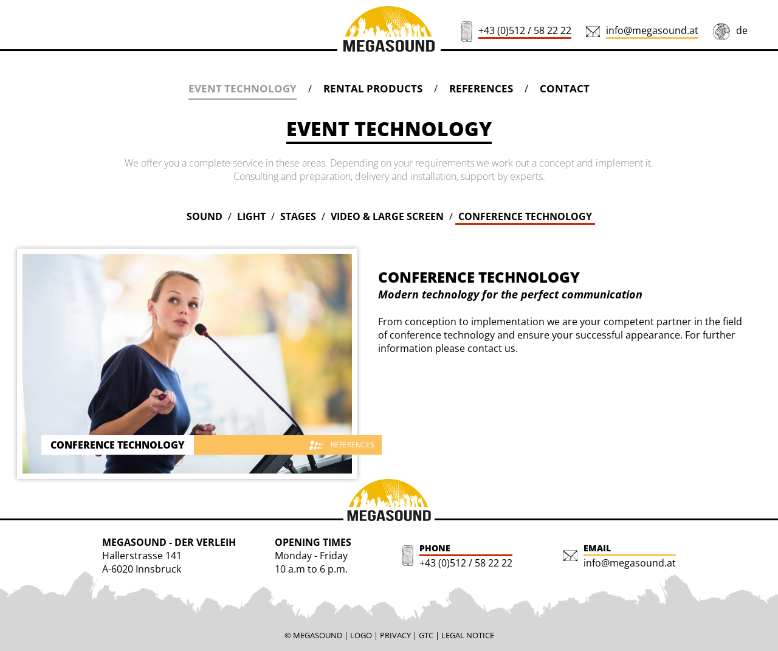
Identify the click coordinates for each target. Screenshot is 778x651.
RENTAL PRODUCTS (372, 88)
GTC (426, 635)
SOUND (204, 216)
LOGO (361, 635)
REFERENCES (481, 88)
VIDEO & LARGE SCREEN (387, 216)
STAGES (298, 216)
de (742, 30)
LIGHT (251, 216)
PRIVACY (395, 635)
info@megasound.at (652, 30)
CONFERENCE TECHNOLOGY (525, 216)
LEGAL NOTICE (467, 635)
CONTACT (565, 88)
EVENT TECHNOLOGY (242, 88)
